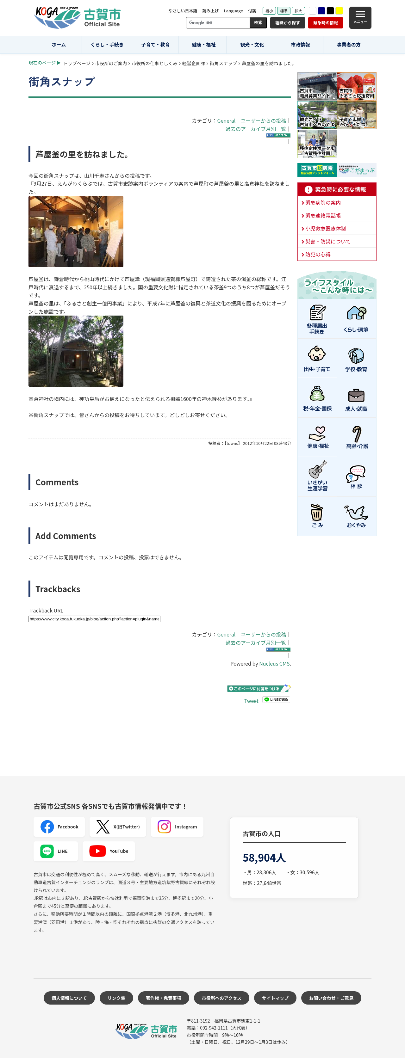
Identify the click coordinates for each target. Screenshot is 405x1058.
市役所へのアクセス (221, 998)
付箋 (252, 11)
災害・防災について (328, 241)
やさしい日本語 (182, 11)
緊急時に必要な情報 (337, 189)
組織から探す (287, 23)
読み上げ (210, 11)
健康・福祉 (204, 44)
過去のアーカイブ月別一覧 (256, 128)
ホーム (59, 44)
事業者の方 (349, 44)
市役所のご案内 (111, 63)
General (226, 120)
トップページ (76, 63)
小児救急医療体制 (325, 228)
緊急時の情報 (325, 23)
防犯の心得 (318, 254)
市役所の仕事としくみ (154, 63)
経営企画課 (193, 63)
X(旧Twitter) (118, 827)
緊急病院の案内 (323, 202)
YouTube (108, 851)
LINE (54, 851)
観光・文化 (252, 44)
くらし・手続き (107, 44)
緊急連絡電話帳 (323, 215)
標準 (284, 10)
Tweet (251, 700)
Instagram (177, 827)
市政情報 (300, 44)
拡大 (298, 10)
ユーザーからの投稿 (263, 120)
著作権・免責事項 (163, 998)
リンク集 (116, 998)
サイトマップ (275, 998)
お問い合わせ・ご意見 (331, 998)
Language (233, 11)
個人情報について (69, 998)
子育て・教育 (155, 44)
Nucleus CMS (274, 663)
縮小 (269, 10)
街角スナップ (223, 63)
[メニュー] (360, 18)
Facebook (59, 827)
